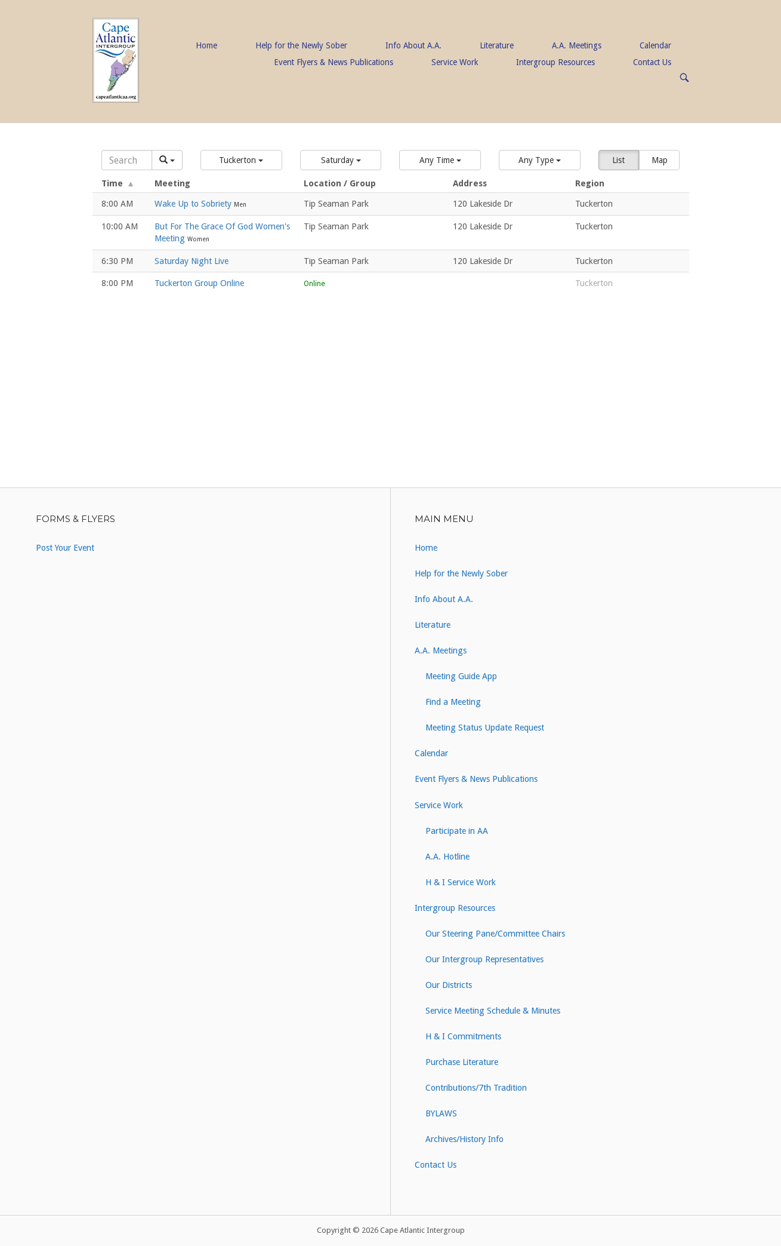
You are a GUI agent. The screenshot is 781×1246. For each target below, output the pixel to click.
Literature (497, 45)
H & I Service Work (460, 882)
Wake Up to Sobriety (194, 203)
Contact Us (652, 62)
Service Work (454, 62)
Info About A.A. (413, 45)
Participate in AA (456, 831)
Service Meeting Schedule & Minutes (492, 1010)
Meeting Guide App (461, 676)
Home (206, 45)
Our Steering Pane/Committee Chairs (495, 933)
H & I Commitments (463, 1036)
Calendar (655, 45)
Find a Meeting (453, 702)
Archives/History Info (464, 1139)
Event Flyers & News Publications (333, 62)
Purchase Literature (461, 1062)
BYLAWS (441, 1113)
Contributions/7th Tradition (476, 1087)
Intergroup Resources (555, 62)
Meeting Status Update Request (484, 727)
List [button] (618, 160)
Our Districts (448, 985)
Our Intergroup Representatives (484, 959)
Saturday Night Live (192, 261)
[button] (241, 160)
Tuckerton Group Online (199, 283)
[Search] (127, 160)
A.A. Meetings (576, 45)
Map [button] (660, 160)
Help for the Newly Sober (301, 45)
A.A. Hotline (447, 856)
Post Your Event (65, 548)
